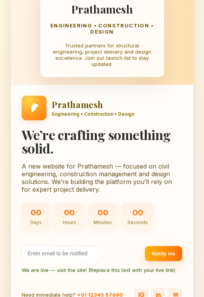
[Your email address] (61, 253)
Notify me (163, 253)
